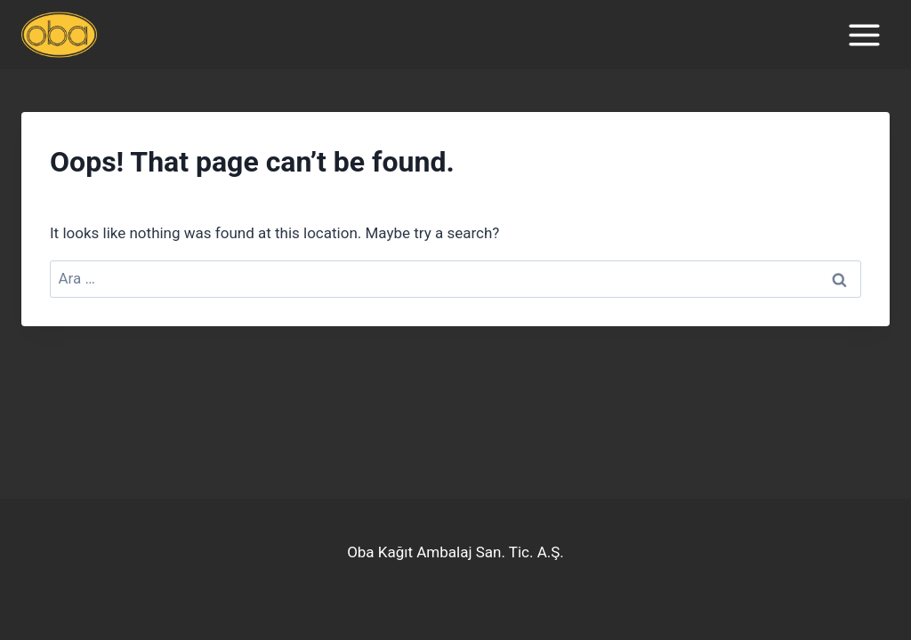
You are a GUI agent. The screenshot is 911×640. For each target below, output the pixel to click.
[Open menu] (864, 35)
